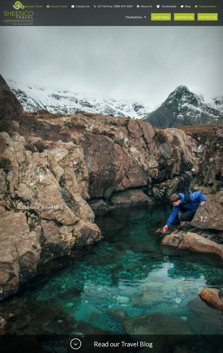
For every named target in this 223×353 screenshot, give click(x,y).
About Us (144, 6)
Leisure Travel (57, 6)
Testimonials (166, 6)
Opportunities (205, 6)
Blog (185, 6)
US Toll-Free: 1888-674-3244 (113, 6)
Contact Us (81, 6)
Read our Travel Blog (123, 344)
